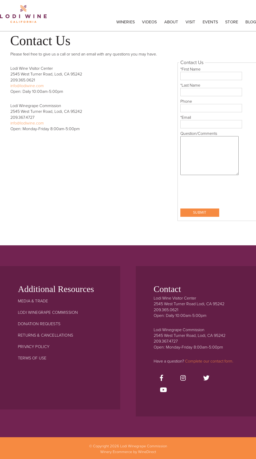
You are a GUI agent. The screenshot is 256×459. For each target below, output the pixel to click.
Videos (149, 22)
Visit (190, 22)
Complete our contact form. (209, 361)
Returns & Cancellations (45, 335)
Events (210, 22)
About (171, 22)
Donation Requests (39, 323)
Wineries (125, 22)
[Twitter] (206, 378)
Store (231, 22)
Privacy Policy (33, 346)
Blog (250, 22)
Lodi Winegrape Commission (23, 17)
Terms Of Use (32, 358)
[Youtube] (163, 390)
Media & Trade (33, 301)
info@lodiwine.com (27, 85)
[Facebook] (161, 378)
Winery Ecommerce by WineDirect (128, 452)
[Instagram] (183, 378)
